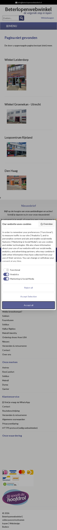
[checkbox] (11, 270)
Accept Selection (28, 296)
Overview (46, 224)
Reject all (28, 287)
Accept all (28, 305)
